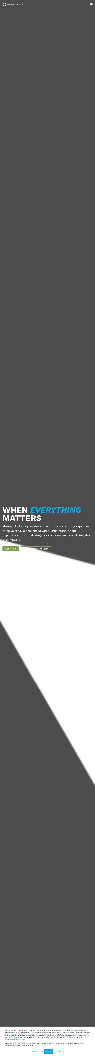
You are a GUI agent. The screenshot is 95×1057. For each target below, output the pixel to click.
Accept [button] (48, 1051)
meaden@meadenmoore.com (15, 1039)
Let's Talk (10, 548)
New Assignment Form (36, 548)
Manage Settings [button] (37, 1051)
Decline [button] (58, 1051)
